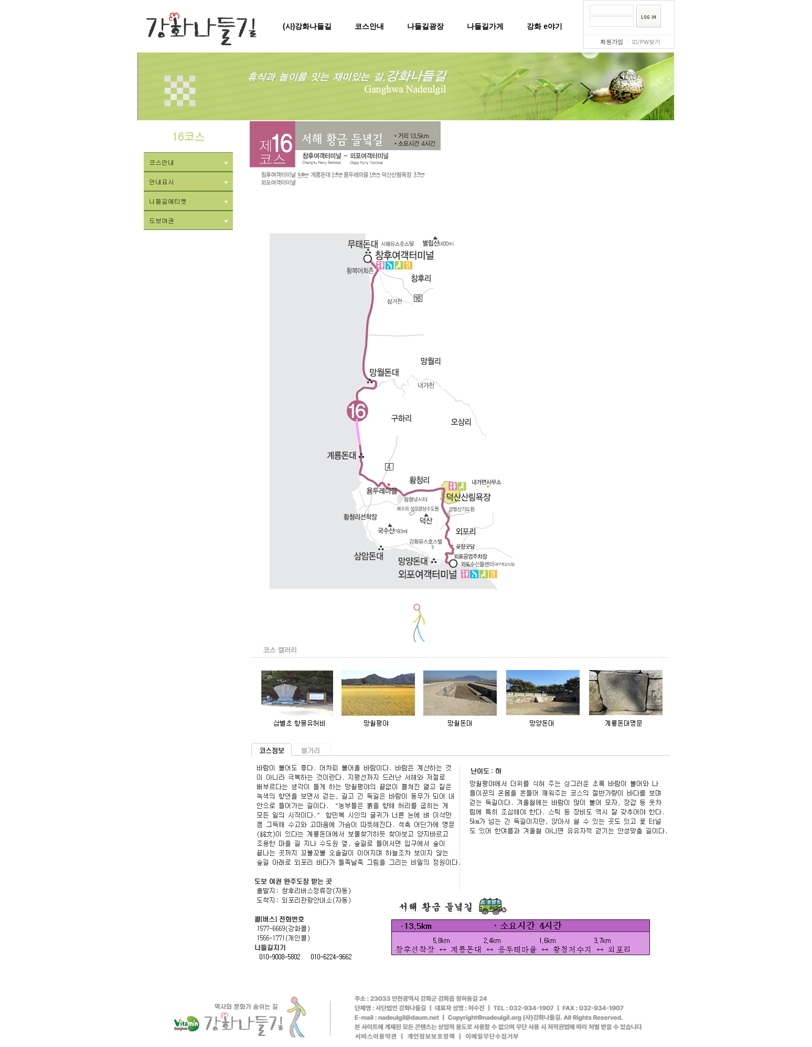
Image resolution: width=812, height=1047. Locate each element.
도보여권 (188, 220)
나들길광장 (425, 26)
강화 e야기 (544, 26)
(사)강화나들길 (307, 26)
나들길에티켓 (188, 200)
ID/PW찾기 (646, 42)
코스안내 (369, 26)
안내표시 (188, 181)
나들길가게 (485, 26)
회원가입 (611, 42)
